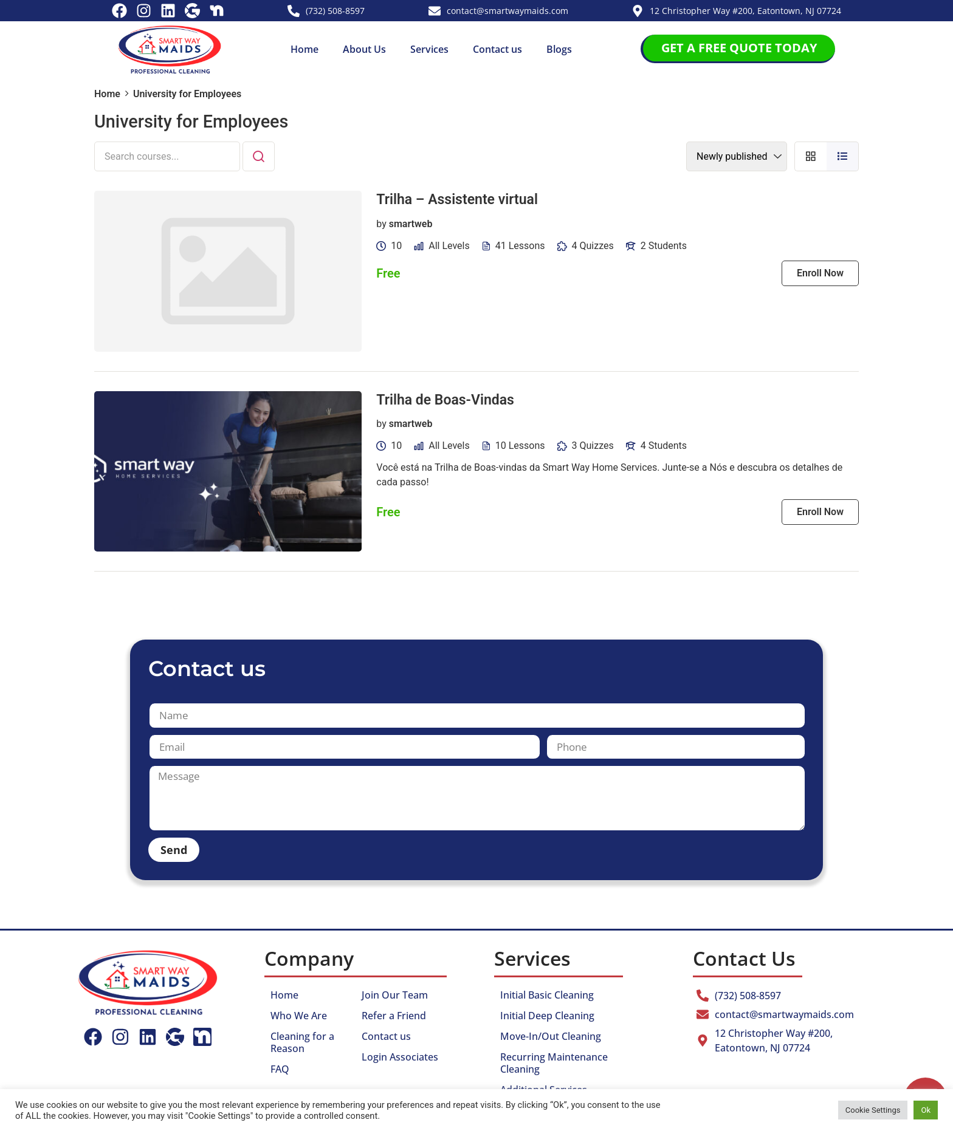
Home (304, 49)
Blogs (559, 49)
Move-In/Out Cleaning (550, 1036)
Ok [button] (926, 1110)
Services (429, 49)
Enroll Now (820, 273)
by (381, 224)
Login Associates (400, 1057)
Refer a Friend (394, 1015)
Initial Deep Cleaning (547, 1015)
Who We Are (298, 1015)
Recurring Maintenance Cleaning (554, 1063)
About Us (364, 49)
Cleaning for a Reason (302, 1042)
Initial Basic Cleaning (547, 995)
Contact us (497, 49)
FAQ (279, 1069)
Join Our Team (395, 995)
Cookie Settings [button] (873, 1110)
